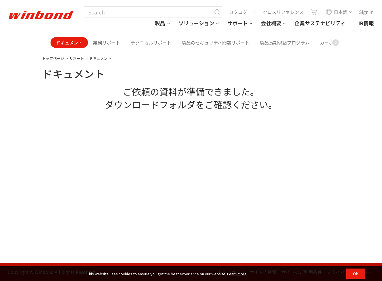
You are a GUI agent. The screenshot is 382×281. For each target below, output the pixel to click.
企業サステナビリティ (320, 23)
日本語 (336, 12)
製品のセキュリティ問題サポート (215, 42)
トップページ (53, 58)
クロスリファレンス (283, 12)
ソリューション (196, 23)
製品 (160, 23)
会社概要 (271, 23)
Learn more (237, 273)
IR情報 (366, 23)
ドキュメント (69, 42)
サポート (237, 23)
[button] (335, 42)
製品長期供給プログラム (285, 42)
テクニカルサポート (151, 42)
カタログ (238, 12)
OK (355, 273)
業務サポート (106, 42)
